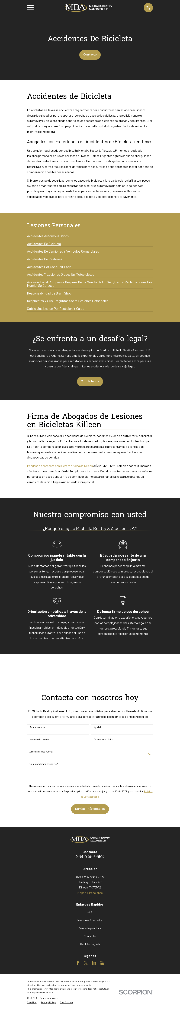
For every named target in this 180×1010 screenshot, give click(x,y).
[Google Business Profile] (102, 963)
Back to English (90, 944)
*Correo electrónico (103, 739)
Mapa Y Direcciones (90, 892)
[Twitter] (86, 963)
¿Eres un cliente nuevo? (41, 751)
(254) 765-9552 (105, 465)
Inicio (90, 912)
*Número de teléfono (39, 739)
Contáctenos (90, 381)
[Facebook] (78, 963)
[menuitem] (48, 234)
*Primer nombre (37, 727)
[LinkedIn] (94, 963)
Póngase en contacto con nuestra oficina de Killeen (60, 465)
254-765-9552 (90, 857)
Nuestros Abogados (90, 920)
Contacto (90, 54)
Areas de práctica (89, 928)
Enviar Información (90, 809)
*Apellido (97, 727)
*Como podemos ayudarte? (43, 764)
